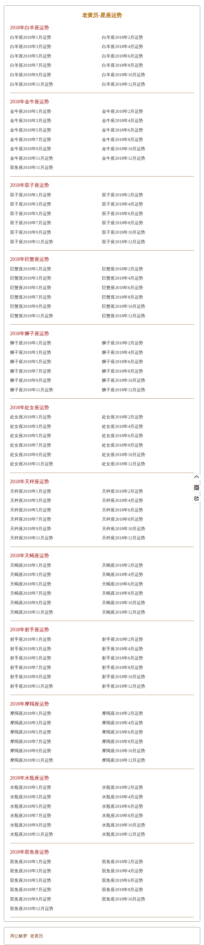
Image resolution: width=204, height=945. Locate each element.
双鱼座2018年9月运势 (30, 899)
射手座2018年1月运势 (30, 639)
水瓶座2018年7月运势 (30, 815)
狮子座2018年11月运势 (31, 389)
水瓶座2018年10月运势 (123, 825)
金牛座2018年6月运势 (122, 130)
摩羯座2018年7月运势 (30, 741)
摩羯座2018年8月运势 (122, 741)
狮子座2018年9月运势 (30, 380)
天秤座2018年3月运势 (30, 500)
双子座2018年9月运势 (30, 232)
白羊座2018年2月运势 (122, 37)
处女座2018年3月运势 (30, 426)
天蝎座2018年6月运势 (122, 584)
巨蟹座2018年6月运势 (122, 287)
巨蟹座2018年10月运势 (123, 306)
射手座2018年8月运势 (122, 667)
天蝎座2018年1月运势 (30, 565)
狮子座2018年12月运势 (123, 389)
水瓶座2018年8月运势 (122, 815)
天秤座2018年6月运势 (122, 510)
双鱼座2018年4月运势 (122, 871)
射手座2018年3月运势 (30, 648)
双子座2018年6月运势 (122, 213)
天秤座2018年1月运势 (30, 491)
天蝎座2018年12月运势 (123, 612)
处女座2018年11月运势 (31, 464)
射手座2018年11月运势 (31, 686)
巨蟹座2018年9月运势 (30, 306)
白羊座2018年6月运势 (122, 56)
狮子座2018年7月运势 (30, 371)
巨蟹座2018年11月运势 (31, 315)
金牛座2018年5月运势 (30, 130)
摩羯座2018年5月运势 (30, 732)
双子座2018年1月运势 (30, 195)
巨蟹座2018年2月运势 (122, 269)
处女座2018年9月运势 (30, 454)
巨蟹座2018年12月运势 (123, 315)
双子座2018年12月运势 (123, 241)
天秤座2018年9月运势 (30, 528)
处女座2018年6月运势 (122, 435)
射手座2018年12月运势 (123, 686)
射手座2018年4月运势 (122, 648)
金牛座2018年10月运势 (123, 148)
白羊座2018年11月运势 (31, 84)
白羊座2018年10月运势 (123, 74)
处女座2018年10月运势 (123, 454)
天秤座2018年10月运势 (123, 528)
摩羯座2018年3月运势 (30, 722)
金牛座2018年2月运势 (122, 111)
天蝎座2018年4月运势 (122, 574)
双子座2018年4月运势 (122, 204)
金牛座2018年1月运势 (30, 111)
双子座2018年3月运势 (30, 204)
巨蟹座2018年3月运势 (30, 278)
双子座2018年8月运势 (122, 222)
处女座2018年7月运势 (30, 445)
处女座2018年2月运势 (122, 417)
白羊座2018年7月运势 (30, 65)
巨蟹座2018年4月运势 (122, 278)
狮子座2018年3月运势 (30, 352)
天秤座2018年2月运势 (122, 491)
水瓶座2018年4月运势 (122, 797)
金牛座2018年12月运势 (123, 158)
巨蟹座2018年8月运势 (122, 297)
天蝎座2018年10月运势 (123, 602)
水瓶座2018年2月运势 (122, 787)
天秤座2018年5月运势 (30, 510)
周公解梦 (18, 936)
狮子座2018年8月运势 (122, 371)
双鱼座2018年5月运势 (30, 880)
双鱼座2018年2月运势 (122, 861)
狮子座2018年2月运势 (122, 343)
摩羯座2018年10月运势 (123, 750)
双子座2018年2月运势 (122, 195)
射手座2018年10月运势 (123, 676)
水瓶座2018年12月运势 (123, 834)
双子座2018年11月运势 (31, 241)
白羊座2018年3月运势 (30, 46)
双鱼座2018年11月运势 (31, 167)
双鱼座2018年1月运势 (30, 861)
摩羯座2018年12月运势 (123, 760)
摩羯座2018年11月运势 (31, 760)
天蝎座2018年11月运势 (31, 612)
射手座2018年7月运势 (30, 667)
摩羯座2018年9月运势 (30, 750)
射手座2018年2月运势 (122, 639)
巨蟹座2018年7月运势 (30, 297)
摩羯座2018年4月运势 (122, 722)
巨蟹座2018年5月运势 (30, 287)
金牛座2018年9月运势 (30, 148)
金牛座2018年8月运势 (122, 139)
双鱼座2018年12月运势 (31, 908)
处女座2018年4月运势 (122, 426)
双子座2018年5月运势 (30, 213)
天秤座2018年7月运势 (30, 519)
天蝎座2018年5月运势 (30, 584)
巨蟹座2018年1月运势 (30, 269)
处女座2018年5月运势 (30, 435)
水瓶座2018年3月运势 (30, 797)
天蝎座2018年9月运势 (30, 602)
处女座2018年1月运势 (30, 417)
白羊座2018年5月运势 (30, 56)
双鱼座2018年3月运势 (30, 871)
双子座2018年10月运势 (123, 232)
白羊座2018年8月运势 (122, 65)
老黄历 (36, 936)
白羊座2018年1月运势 (30, 37)
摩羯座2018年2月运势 (122, 713)
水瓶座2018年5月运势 (30, 806)
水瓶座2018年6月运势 (122, 806)
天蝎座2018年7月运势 (30, 593)
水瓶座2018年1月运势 (30, 787)
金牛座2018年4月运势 (122, 120)
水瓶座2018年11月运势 (31, 834)
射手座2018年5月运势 (30, 658)
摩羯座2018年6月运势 (122, 732)
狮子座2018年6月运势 (122, 361)
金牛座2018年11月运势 (31, 158)
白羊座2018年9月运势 (30, 74)
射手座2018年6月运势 (122, 658)
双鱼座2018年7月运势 (30, 889)
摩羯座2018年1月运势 (30, 713)
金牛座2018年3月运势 (30, 120)
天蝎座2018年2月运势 (122, 565)
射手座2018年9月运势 (30, 676)
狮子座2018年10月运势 (123, 380)
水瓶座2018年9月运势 (30, 825)
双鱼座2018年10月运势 (123, 899)
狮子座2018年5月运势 (30, 361)
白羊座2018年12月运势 (123, 84)
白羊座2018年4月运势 (122, 46)
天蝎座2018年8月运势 (122, 593)
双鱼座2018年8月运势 (122, 889)
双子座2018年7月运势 (30, 222)
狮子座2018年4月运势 (122, 352)
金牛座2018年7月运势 (30, 139)
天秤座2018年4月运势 (122, 500)
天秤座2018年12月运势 (123, 538)
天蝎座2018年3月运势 (30, 574)
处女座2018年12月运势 (123, 464)
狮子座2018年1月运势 (30, 343)
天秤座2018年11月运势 (31, 538)
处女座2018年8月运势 (122, 445)
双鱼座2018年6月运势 (122, 880)
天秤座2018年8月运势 (122, 519)
